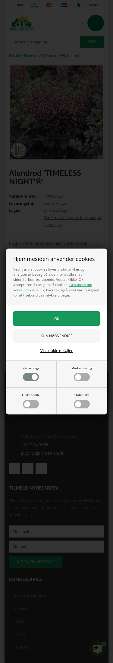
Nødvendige (30, 374)
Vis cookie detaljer (56, 350)
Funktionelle (31, 400)
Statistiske (82, 400)
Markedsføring (81, 374)
